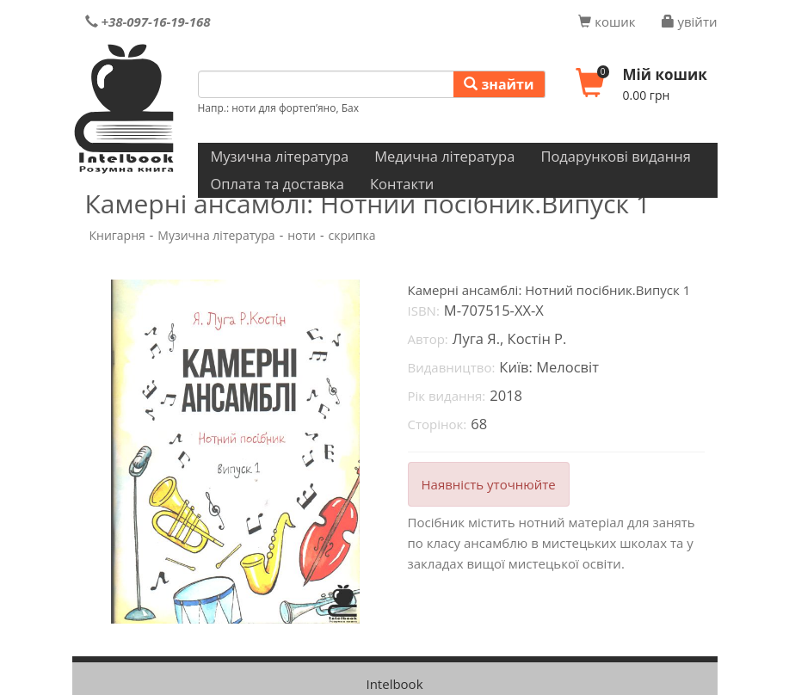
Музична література (280, 156)
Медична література (444, 156)
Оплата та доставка (278, 184)
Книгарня (117, 235)
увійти (690, 21)
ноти (301, 235)
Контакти (402, 184)
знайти (498, 84)
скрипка (351, 235)
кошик (606, 21)
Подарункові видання (615, 156)
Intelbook (394, 683)
